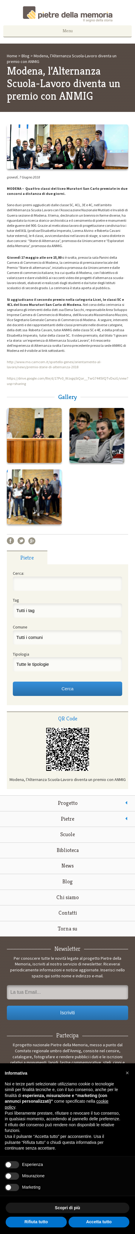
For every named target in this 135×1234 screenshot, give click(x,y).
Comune (20, 627)
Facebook (10, 540)
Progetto (67, 802)
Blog (25, 55)
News (67, 865)
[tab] (27, 557)
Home (12, 55)
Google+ (31, 540)
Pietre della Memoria (67, 14)
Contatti (67, 912)
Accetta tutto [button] (99, 1221)
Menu (68, 30)
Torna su (67, 928)
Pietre (67, 818)
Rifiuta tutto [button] (36, 1221)
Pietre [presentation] (27, 557)
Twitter (21, 540)
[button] (127, 1073)
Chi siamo (67, 897)
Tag (16, 600)
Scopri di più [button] (67, 1207)
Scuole (67, 834)
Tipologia (21, 654)
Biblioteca (68, 850)
